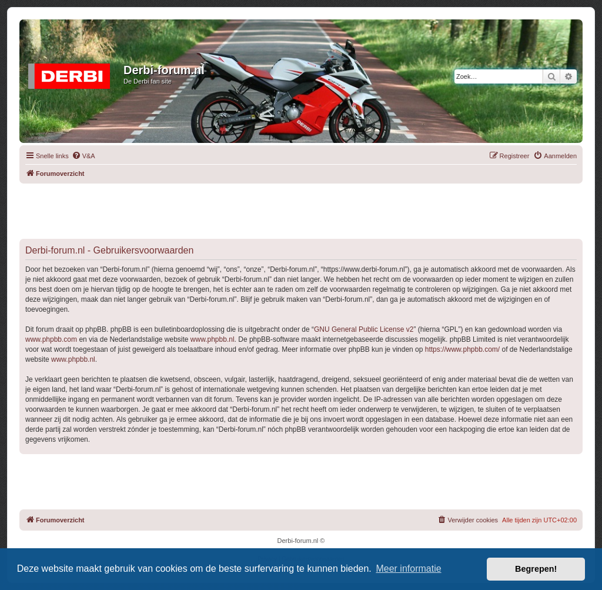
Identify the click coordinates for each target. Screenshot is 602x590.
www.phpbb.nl (212, 339)
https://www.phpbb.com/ (462, 349)
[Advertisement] (301, 210)
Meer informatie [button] (408, 569)
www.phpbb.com (51, 339)
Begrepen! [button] (536, 569)
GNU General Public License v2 (363, 329)
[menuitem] (83, 156)
